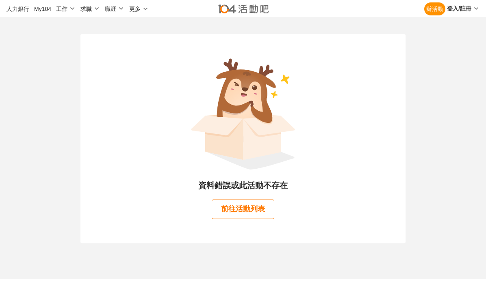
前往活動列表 (243, 209)
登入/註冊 (459, 8)
